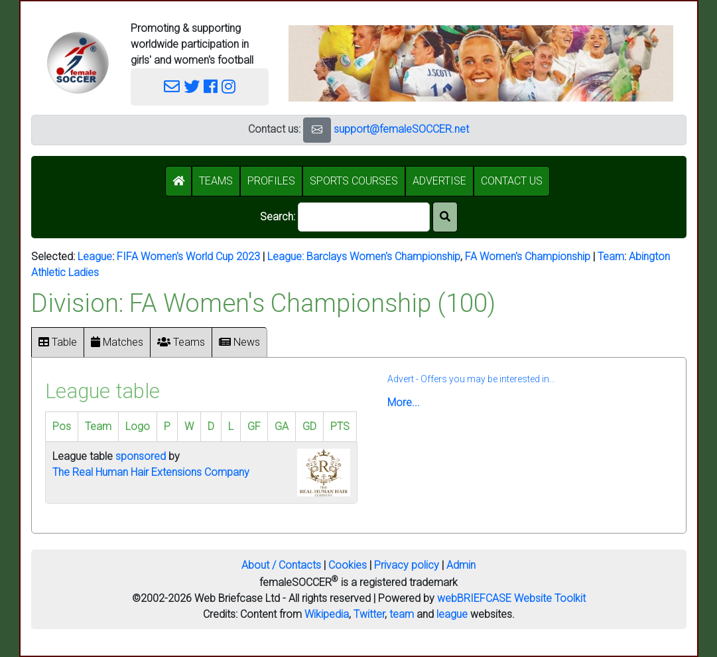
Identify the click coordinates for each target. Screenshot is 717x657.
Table (57, 342)
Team (611, 256)
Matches (117, 342)
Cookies (347, 565)
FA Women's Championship (527, 256)
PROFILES (271, 181)
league (452, 614)
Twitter (369, 614)
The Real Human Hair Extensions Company (150, 472)
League (95, 256)
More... (403, 402)
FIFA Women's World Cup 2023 (188, 256)
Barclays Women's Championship (383, 256)
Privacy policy (406, 565)
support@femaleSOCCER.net (401, 129)
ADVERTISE (439, 181)
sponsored (140, 456)
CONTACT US (512, 181)
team (401, 614)
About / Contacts (281, 565)
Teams (181, 342)
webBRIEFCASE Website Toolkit (511, 598)
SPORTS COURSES (354, 181)
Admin (461, 565)
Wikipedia (326, 614)
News (239, 342)
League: (286, 256)
